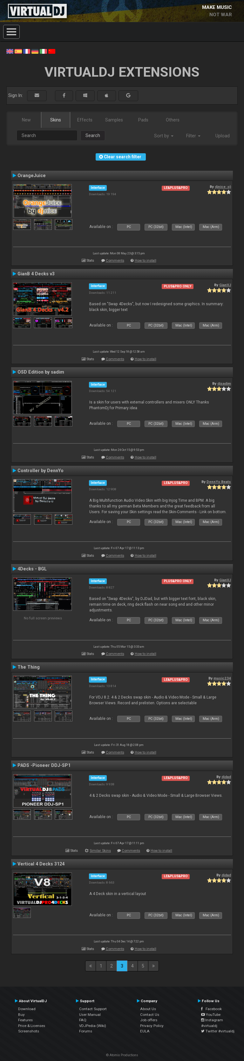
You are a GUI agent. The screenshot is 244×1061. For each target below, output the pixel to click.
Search (92, 135)
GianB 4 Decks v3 (36, 273)
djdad (226, 777)
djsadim (224, 383)
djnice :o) (223, 186)
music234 (222, 678)
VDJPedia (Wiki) (92, 1025)
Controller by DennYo (40, 470)
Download (27, 1009)
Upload (222, 135)
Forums (85, 1031)
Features (25, 1020)
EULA (145, 1031)
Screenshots (28, 1031)
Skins (55, 119)
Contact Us (149, 1014)
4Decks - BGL (32, 568)
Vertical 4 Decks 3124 (40, 863)
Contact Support (93, 1009)
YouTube (210, 1014)
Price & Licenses (31, 1025)
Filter (193, 135)
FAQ (82, 1020)
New (26, 119)
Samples (114, 119)
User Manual (90, 1014)
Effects (84, 119)
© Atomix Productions (122, 1055)
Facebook (211, 1009)
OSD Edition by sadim (40, 372)
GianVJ (225, 285)
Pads (143, 119)
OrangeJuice (31, 175)
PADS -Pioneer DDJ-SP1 (44, 765)
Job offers (148, 1020)
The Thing (28, 667)
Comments (115, 260)
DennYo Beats (219, 481)
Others (173, 119)
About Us (148, 1009)
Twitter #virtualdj (217, 1031)
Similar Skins (100, 851)
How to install (145, 260)
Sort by (163, 135)
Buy (21, 1014)
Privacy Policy (152, 1025)
